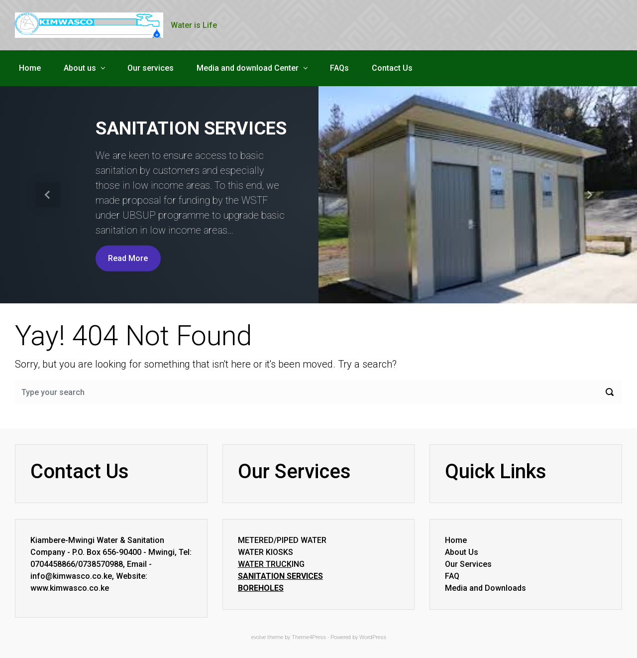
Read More (128, 258)
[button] (48, 194)
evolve (258, 637)
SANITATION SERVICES (191, 128)
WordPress (372, 637)
